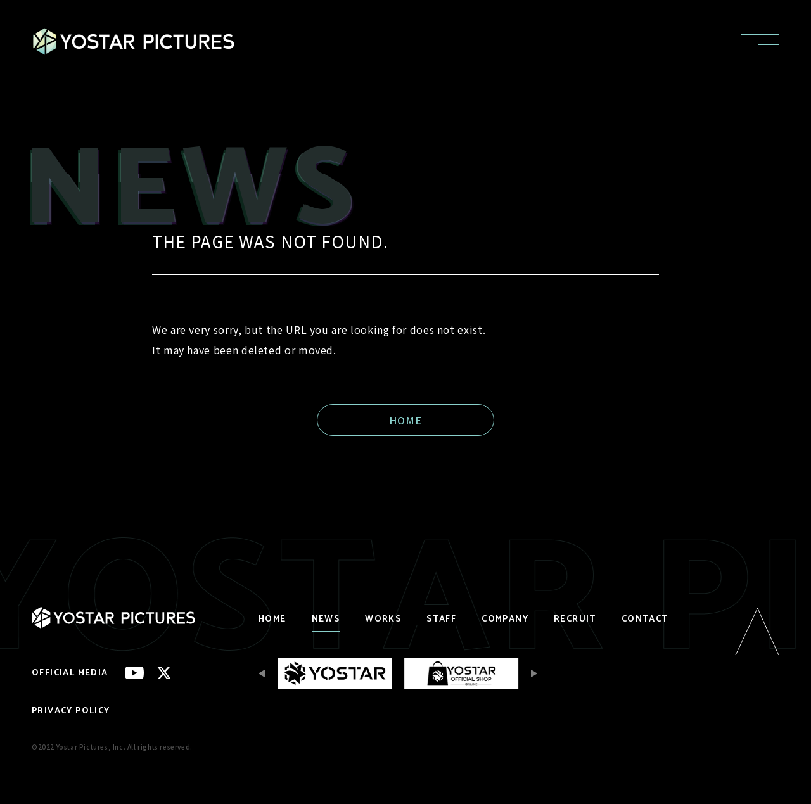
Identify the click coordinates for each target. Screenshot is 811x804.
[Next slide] (531, 673)
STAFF (441, 619)
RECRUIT (575, 619)
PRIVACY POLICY (71, 711)
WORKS (383, 619)
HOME (405, 420)
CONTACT (645, 619)
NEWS (326, 619)
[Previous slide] (265, 673)
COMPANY (505, 619)
